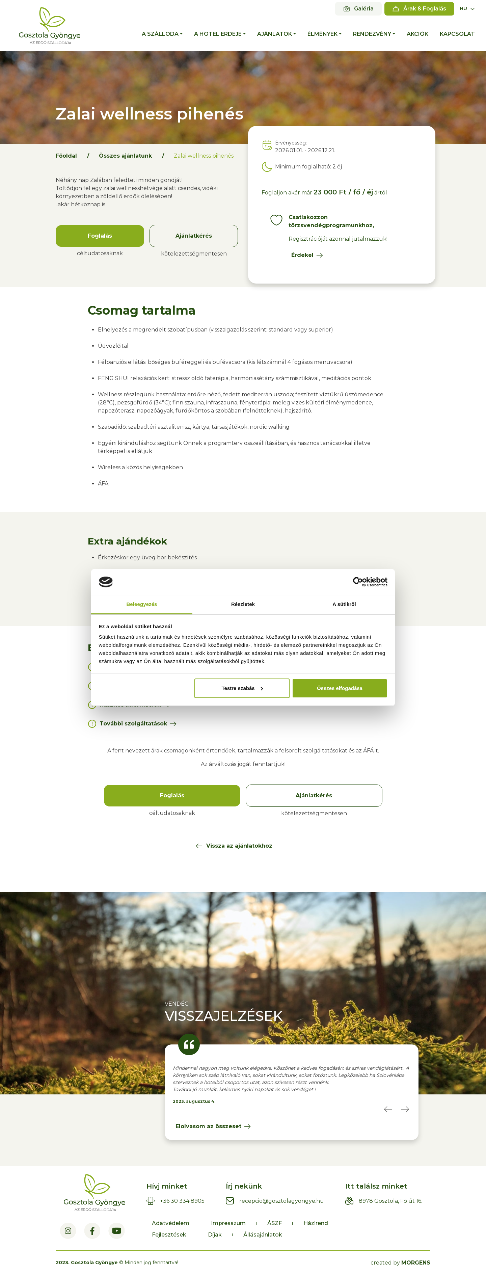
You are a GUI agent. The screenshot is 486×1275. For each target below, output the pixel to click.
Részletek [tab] (243, 604)
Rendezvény (372, 34)
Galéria (364, 8)
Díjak (215, 1234)
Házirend (315, 1223)
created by (400, 1262)
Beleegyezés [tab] (141, 604)
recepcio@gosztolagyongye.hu (281, 1201)
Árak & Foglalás (424, 8)
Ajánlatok (274, 34)
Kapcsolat (457, 34)
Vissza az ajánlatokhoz (239, 846)
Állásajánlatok (262, 1234)
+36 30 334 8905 (182, 1201)
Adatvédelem (170, 1223)
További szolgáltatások (133, 723)
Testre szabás (242, 688)
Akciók (417, 34)
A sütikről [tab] (344, 604)
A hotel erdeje (218, 34)
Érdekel (302, 255)
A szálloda (160, 34)
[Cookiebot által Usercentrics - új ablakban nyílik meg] (357, 582)
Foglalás (100, 236)
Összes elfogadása (339, 688)
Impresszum (228, 1223)
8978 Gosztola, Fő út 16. (390, 1201)
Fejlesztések (169, 1234)
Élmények (322, 34)
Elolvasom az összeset (208, 1126)
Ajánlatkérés (194, 236)
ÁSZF (274, 1223)
